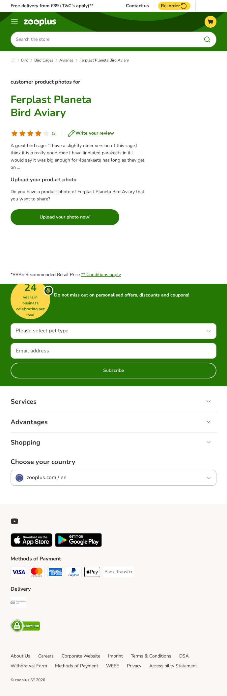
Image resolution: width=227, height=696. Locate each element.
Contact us (137, 6)
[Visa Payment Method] (18, 573)
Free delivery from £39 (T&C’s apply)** (52, 6)
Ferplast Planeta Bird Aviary (104, 60)
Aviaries (66, 60)
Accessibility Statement (173, 666)
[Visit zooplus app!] (31, 545)
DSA (184, 656)
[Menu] (14, 21)
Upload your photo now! (65, 217)
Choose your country (43, 462)
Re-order (174, 6)
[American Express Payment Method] (55, 573)
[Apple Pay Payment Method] (92, 573)
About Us (20, 656)
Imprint (115, 656)
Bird (24, 60)
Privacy (134, 666)
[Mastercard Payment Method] (37, 573)
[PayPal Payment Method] (74, 573)
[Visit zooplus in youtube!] (14, 521)
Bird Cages (43, 60)
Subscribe (113, 370)
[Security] (25, 627)
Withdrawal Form (29, 666)
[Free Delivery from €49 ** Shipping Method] (18, 603)
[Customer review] (34, 133)
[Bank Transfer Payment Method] (118, 572)
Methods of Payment (76, 666)
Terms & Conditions (151, 656)
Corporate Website (81, 656)
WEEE (112, 666)
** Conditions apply (101, 274)
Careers (46, 656)
